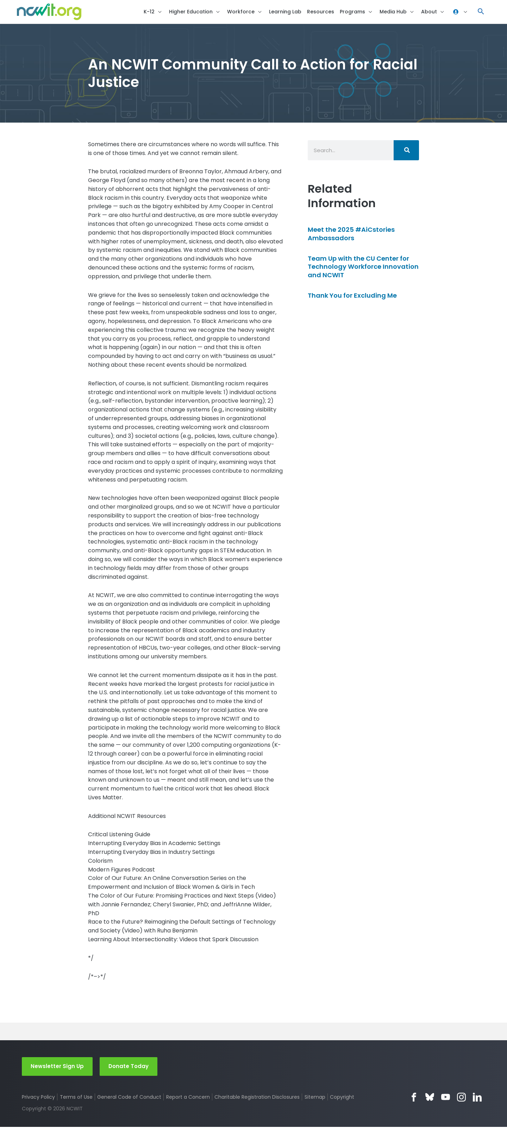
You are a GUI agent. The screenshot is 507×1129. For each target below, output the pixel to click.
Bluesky (429, 1098)
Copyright (343, 1098)
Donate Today (128, 1068)
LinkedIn (477, 1098)
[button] (481, 12)
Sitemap (315, 1098)
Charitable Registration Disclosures (257, 1098)
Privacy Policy (38, 1098)
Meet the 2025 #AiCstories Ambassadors (351, 235)
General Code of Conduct (130, 1098)
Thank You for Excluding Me (352, 297)
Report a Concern (188, 1098)
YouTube (445, 1098)
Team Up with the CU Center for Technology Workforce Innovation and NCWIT (363, 268)
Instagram (461, 1098)
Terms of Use (76, 1098)
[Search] (406, 152)
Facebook (413, 1098)
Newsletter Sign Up (57, 1068)
